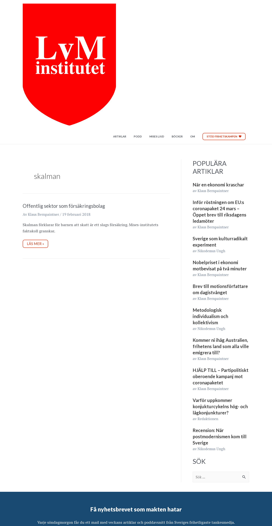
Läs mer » (38, 143)
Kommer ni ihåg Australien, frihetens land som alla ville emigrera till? (221, 247)
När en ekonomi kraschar (218, 85)
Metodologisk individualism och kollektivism (210, 217)
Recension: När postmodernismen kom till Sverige (219, 337)
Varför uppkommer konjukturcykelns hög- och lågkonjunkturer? (220, 307)
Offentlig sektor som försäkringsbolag (64, 106)
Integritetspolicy (36, 508)
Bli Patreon (229, 506)
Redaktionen (208, 319)
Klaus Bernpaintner (214, 91)
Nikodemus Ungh (212, 151)
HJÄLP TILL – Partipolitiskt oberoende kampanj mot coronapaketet (220, 277)
